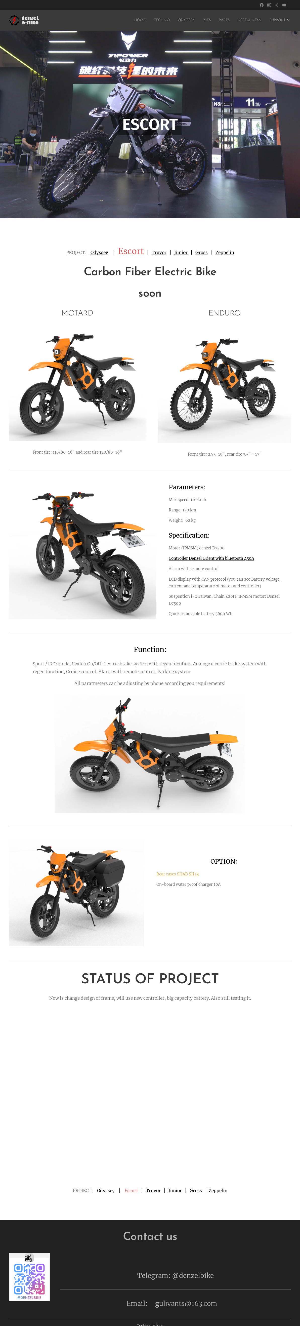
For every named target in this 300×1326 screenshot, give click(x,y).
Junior (181, 252)
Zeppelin (225, 252)
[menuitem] (130, 20)
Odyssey (99, 252)
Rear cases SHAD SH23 (177, 873)
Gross (201, 252)
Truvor (159, 252)
